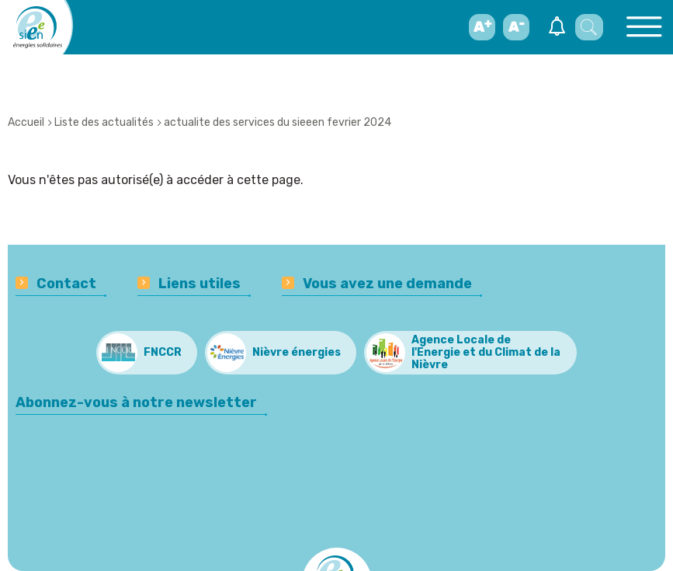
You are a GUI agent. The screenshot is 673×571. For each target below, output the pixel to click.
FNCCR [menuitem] (163, 352)
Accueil (26, 123)
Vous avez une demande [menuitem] (387, 284)
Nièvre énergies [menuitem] (296, 352)
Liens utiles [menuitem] (199, 284)
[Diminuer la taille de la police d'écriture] (516, 27)
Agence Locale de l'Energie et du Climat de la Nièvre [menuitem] (485, 352)
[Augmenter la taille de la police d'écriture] (482, 27)
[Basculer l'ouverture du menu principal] (644, 27)
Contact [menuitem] (66, 284)
